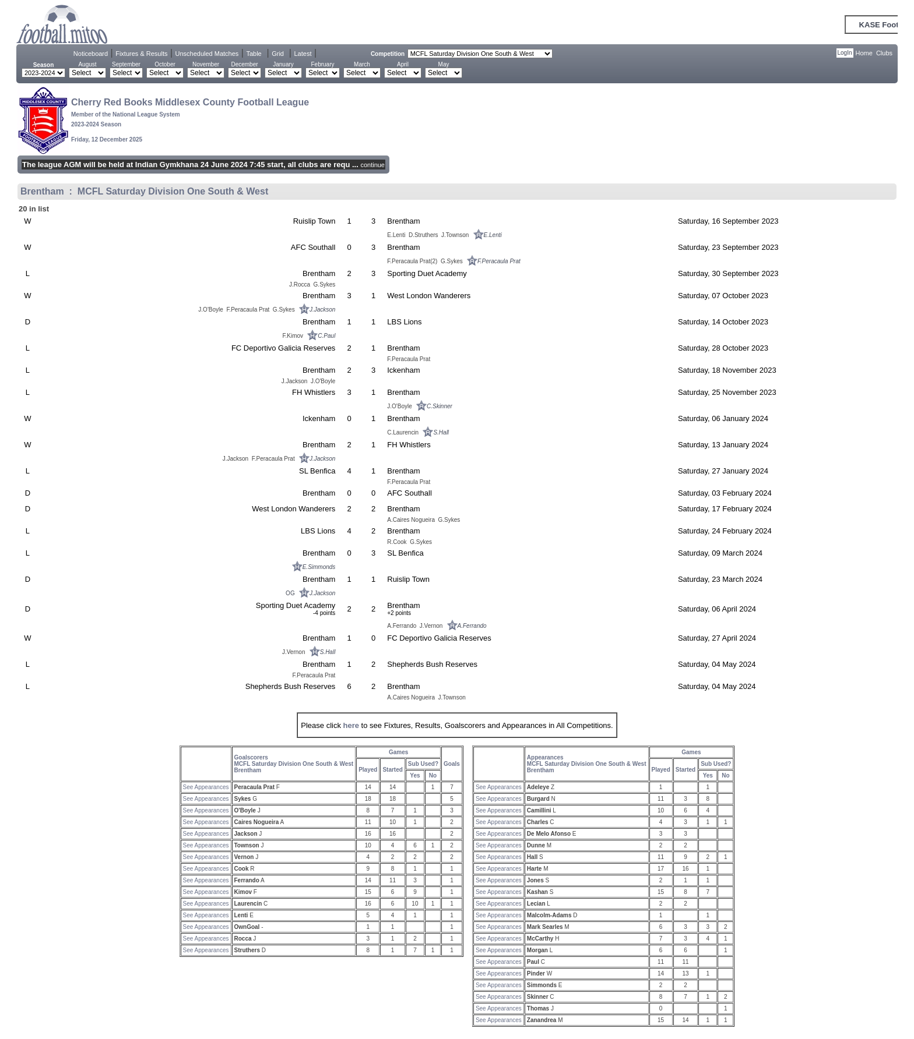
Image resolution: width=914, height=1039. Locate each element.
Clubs (884, 53)
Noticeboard (90, 53)
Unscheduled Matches (207, 53)
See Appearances (206, 787)
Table (253, 53)
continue (372, 164)
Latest (302, 53)
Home (864, 53)
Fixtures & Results (141, 53)
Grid (278, 53)
